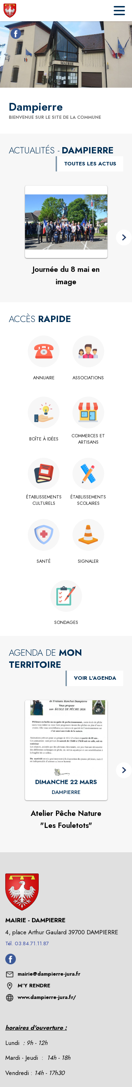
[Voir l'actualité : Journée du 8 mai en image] (66, 222)
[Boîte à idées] (43, 439)
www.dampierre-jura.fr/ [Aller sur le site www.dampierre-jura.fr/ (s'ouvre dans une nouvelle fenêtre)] (47, 997)
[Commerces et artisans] (88, 439)
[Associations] (88, 378)
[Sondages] (66, 622)
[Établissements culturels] (43, 500)
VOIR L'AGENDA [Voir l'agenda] (95, 678)
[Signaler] (88, 561)
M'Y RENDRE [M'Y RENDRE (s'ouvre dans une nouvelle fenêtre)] (34, 985)
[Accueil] (10, 11)
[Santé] (43, 561)
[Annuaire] (43, 378)
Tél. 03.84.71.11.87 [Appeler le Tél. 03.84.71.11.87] (27, 943)
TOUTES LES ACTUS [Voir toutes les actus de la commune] (90, 164)
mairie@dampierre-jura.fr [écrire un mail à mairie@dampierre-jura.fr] (49, 974)
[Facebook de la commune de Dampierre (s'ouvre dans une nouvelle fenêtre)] (14, 35)
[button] (124, 238)
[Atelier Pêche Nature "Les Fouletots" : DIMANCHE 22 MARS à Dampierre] (66, 792)
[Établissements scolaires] (88, 500)
